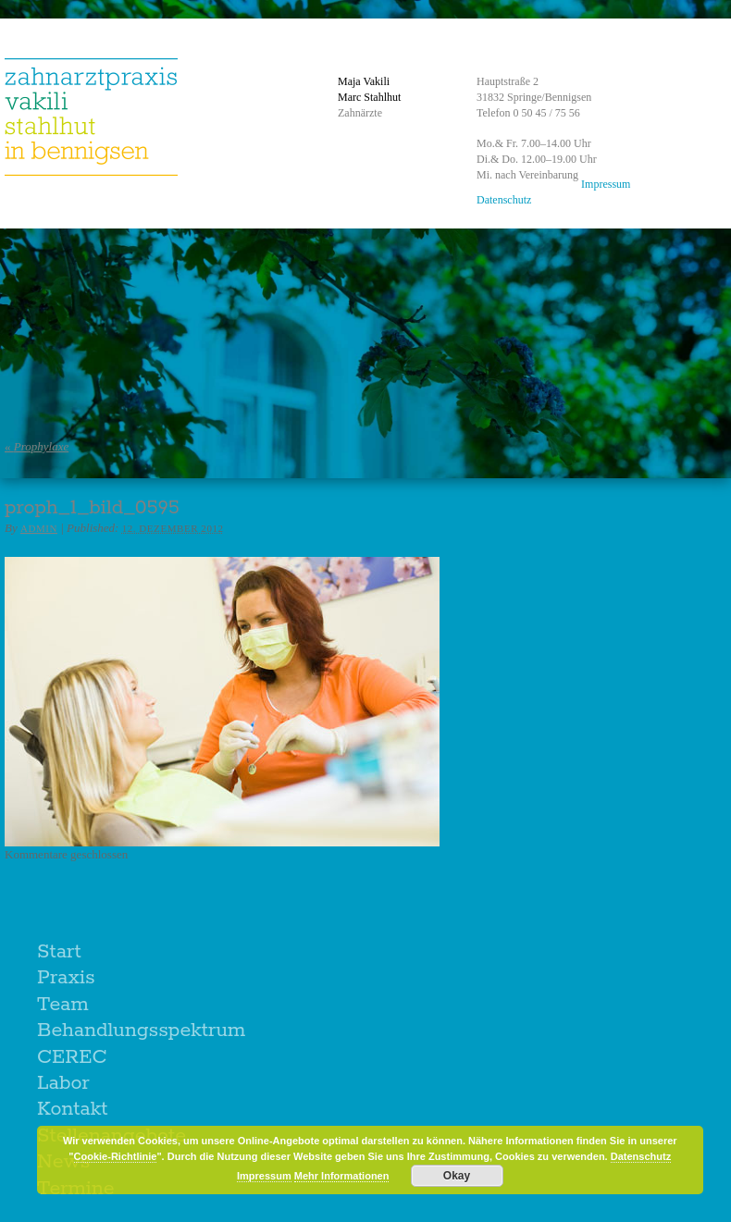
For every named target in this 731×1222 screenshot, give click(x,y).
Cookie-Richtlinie (115, 1156)
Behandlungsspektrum (141, 1030)
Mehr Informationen (342, 1175)
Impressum (605, 184)
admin (38, 528)
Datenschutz (504, 199)
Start (59, 952)
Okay (456, 1175)
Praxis (66, 978)
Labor (63, 1083)
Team (63, 1005)
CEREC (72, 1057)
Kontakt (72, 1109)
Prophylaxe (36, 446)
